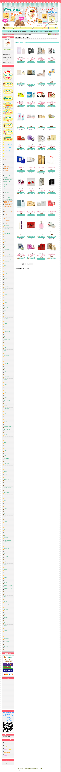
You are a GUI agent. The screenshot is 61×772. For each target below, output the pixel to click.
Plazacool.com (30, 770)
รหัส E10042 (51, 253)
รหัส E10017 (21, 144)
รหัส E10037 (41, 231)
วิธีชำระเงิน (36, 31)
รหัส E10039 (21, 253)
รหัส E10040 (31, 253)
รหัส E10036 (31, 231)
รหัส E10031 (41, 210)
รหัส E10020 (51, 144)
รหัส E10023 (41, 166)
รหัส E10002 (31, 57)
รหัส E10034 (51, 210)
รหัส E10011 (41, 101)
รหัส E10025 (21, 188)
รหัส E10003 (41, 57)
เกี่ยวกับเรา (46, 31)
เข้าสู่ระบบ (59, 0)
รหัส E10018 (31, 144)
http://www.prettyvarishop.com (9, 34)
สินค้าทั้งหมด (15, 31)
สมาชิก (19, 31)
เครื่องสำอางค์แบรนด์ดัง (6, 736)
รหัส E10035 (21, 231)
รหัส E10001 (21, 57)
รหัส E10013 (21, 122)
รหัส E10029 (21, 210)
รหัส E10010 (31, 101)
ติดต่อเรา (40, 31)
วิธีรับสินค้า (30, 31)
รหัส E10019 (41, 144)
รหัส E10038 (51, 231)
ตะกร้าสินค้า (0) (54, 34)
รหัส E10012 (51, 101)
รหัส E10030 (31, 210)
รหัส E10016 (51, 122)
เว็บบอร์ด (50, 31)
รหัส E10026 (31, 188)
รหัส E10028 (51, 188)
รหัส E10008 (51, 78)
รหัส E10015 (41, 122)
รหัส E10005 (21, 78)
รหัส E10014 (31, 122)
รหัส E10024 (51, 166)
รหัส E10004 (51, 57)
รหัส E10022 (31, 166)
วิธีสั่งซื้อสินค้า (24, 31)
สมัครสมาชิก (55, 0)
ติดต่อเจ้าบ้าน (8, 51)
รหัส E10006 (31, 78)
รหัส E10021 (21, 166)
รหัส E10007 (41, 78)
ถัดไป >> (31, 264)
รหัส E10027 (41, 188)
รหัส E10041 (41, 253)
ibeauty (8, 47)
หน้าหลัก (9, 31)
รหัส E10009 (21, 101)
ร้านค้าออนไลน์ (17, 770)
